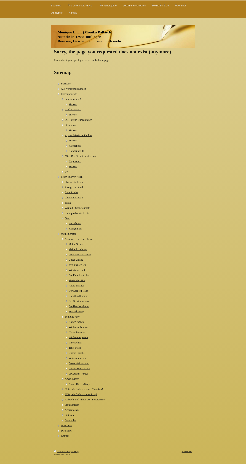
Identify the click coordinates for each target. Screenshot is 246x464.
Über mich (66, 425)
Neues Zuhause (77, 332)
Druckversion (62, 451)
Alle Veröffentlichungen (73, 88)
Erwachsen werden (78, 373)
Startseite (66, 83)
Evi (66, 171)
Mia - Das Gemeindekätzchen (80, 156)
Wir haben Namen (78, 327)
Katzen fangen (76, 321)
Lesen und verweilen (72, 176)
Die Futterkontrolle (79, 275)
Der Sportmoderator (79, 301)
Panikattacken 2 (73, 109)
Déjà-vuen (70, 125)
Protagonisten (72, 404)
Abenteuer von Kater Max (78, 238)
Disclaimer (66, 430)
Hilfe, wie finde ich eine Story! (81, 394)
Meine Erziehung (78, 249)
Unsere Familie (77, 352)
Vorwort (73, 104)
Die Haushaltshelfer (79, 306)
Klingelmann (75, 228)
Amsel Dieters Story (79, 384)
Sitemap (74, 451)
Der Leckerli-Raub (78, 290)
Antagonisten (72, 409)
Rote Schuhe (71, 192)
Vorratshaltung (76, 311)
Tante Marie (75, 347)
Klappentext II (76, 150)
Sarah (68, 202)
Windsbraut (75, 223)
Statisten (69, 415)
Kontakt (65, 435)
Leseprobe (70, 420)
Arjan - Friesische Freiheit (78, 135)
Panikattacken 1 (73, 99)
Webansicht (187, 451)
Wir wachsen (75, 342)
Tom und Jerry (72, 316)
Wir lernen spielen (78, 337)
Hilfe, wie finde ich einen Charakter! (84, 389)
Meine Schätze (68, 233)
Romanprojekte (69, 93)
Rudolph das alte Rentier (78, 213)
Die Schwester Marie (80, 254)
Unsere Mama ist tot (79, 368)
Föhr (67, 218)
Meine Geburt (76, 244)
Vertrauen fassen (77, 358)
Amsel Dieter (72, 378)
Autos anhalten (76, 285)
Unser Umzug (76, 259)
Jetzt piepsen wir (77, 264)
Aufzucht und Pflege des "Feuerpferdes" (86, 399)
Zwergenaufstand (74, 187)
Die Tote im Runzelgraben (78, 119)
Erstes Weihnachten (79, 363)
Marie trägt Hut (77, 280)
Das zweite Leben (74, 182)
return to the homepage (97, 60)
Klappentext (75, 145)
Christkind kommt (78, 295)
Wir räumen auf (77, 270)
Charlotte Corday (74, 197)
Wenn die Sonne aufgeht (77, 207)
